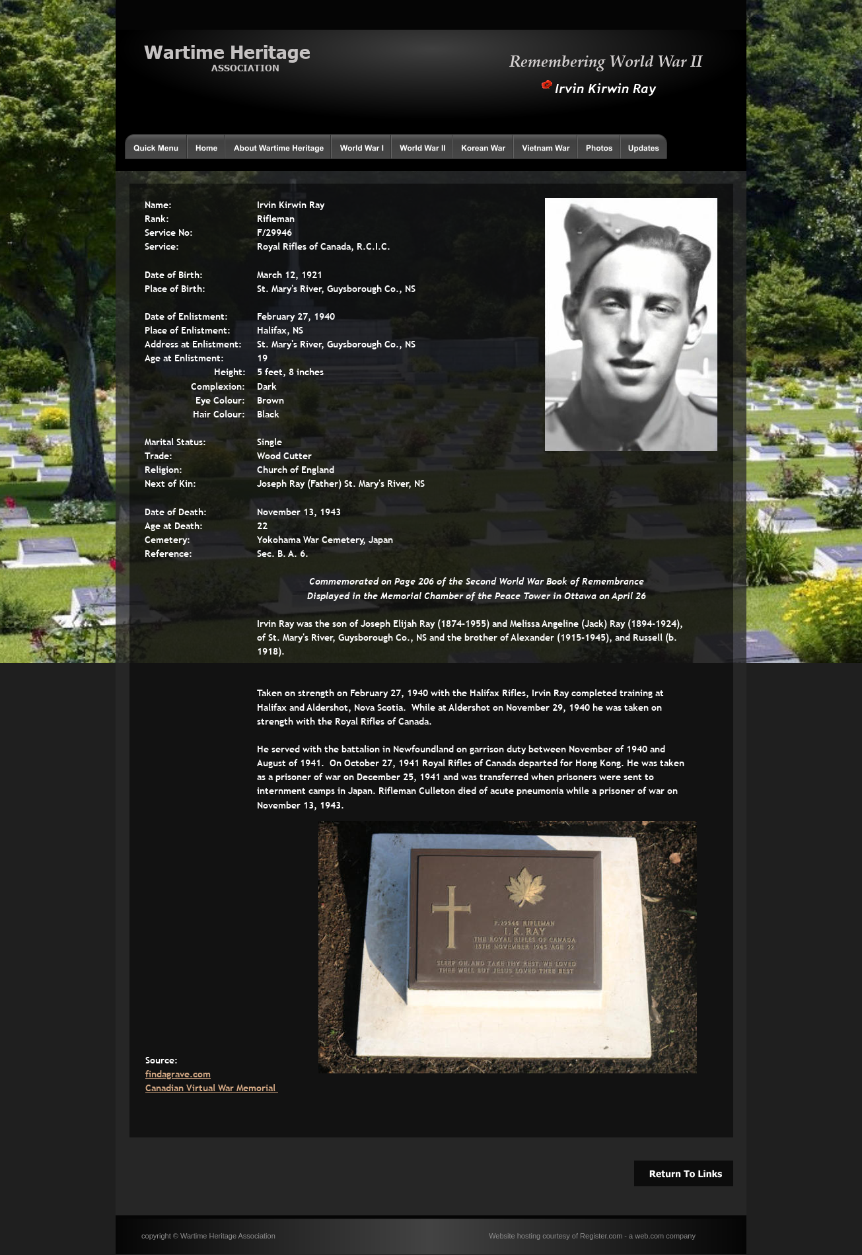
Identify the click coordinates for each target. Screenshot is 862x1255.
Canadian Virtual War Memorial (211, 1088)
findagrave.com (178, 1074)
